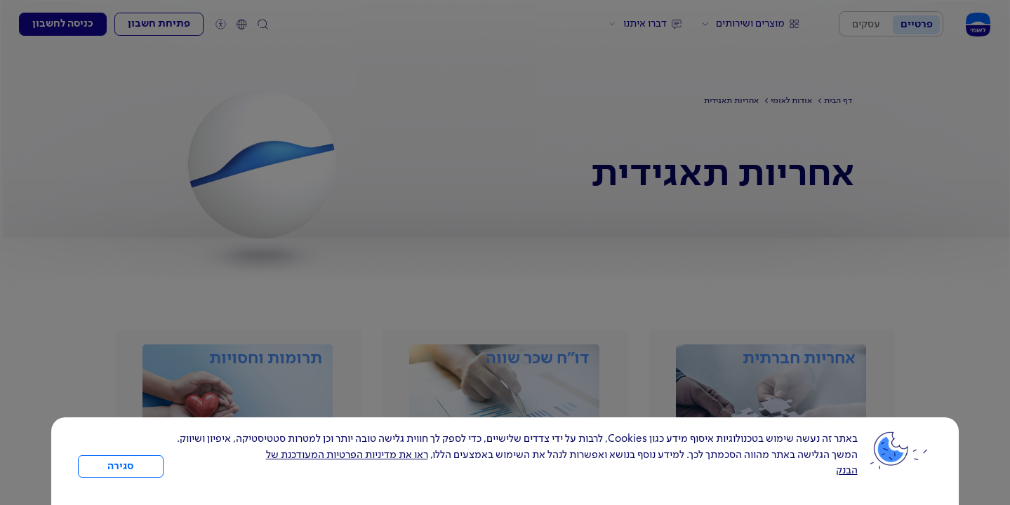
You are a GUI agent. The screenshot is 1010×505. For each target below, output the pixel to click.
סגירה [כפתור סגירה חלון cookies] (120, 466)
